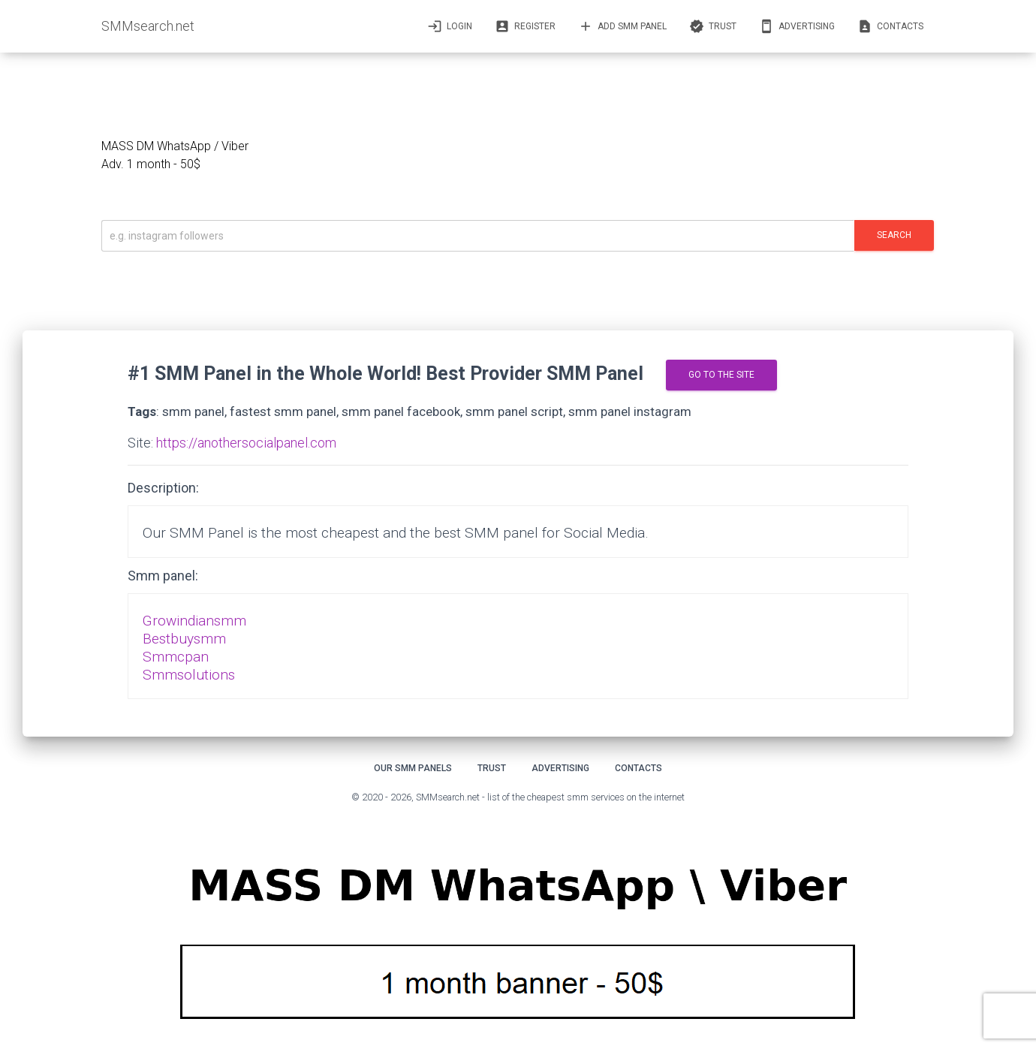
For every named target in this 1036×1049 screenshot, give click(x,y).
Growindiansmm (194, 620)
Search (894, 235)
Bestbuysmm (184, 638)
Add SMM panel (622, 26)
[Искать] (477, 236)
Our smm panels (413, 768)
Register (525, 26)
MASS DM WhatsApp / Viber (174, 146)
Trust (712, 26)
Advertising (797, 26)
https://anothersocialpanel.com (246, 443)
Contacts (890, 26)
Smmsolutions (189, 674)
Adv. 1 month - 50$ (150, 164)
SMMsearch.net (147, 26)
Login (449, 26)
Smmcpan (176, 656)
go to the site (721, 374)
